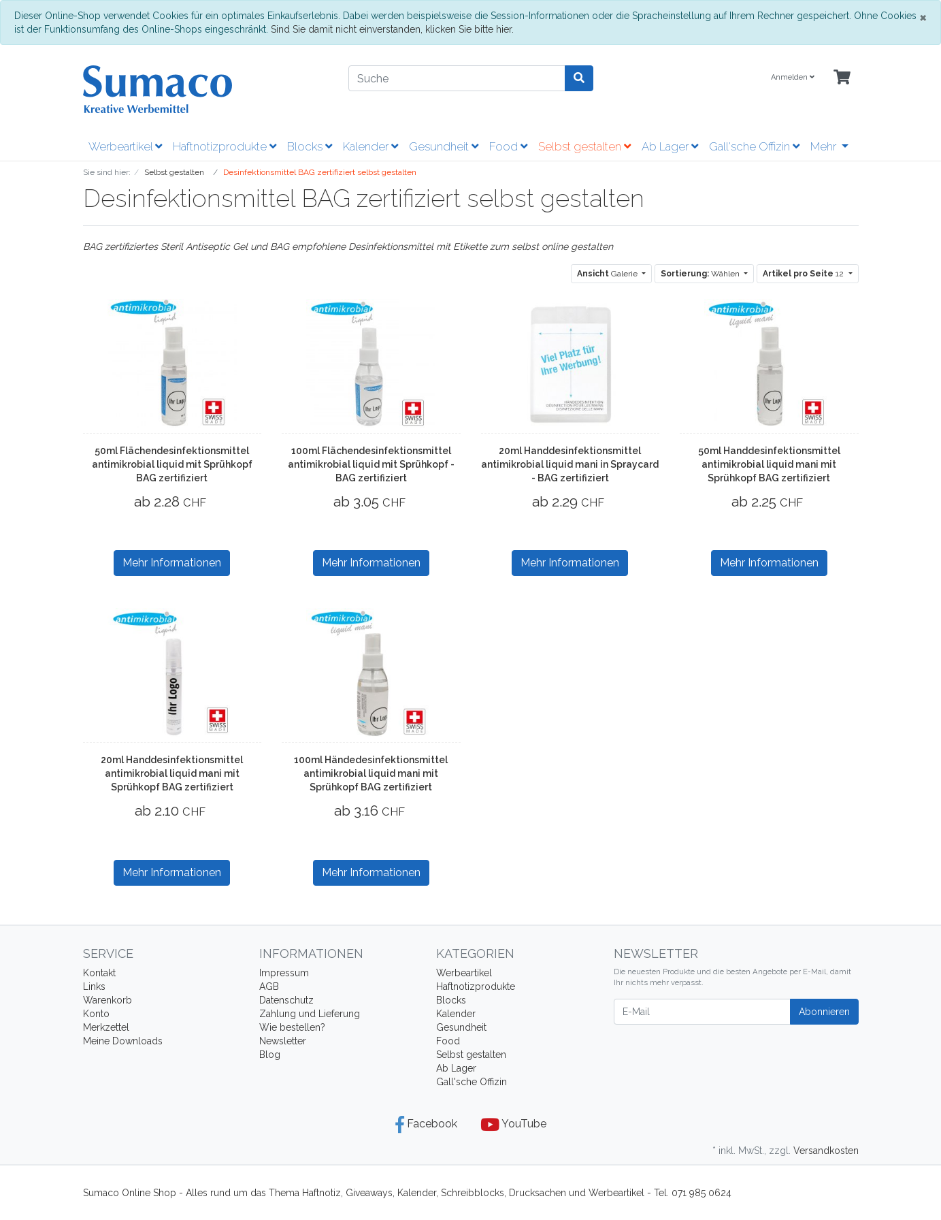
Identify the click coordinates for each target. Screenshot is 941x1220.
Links (94, 986)
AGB (269, 986)
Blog (269, 1054)
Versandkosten (826, 1150)
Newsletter (282, 1041)
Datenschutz (286, 1000)
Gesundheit (443, 146)
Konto (96, 1013)
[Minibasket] (842, 78)
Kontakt (99, 972)
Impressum (284, 972)
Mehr (824, 146)
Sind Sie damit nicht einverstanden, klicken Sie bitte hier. (392, 29)
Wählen (701, 273)
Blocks (309, 146)
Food (508, 146)
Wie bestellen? (292, 1027)
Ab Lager (670, 146)
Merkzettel (106, 1027)
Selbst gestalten (584, 146)
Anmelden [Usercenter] (792, 77)
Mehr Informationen (171, 562)
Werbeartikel (125, 146)
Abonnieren (824, 1011)
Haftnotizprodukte (224, 146)
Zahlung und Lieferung (309, 1013)
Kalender (370, 146)
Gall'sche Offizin (754, 146)
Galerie (608, 273)
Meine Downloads (123, 1041)
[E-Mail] (702, 1012)
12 (804, 273)
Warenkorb (107, 1000)
